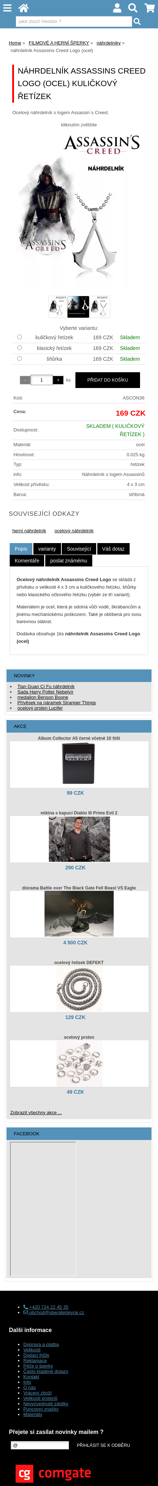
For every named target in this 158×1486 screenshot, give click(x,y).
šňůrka (54, 359)
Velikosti (32, 1349)
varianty (47, 549)
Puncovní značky (41, 1409)
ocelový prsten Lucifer (39, 708)
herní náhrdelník (29, 530)
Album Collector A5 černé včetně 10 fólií (79, 738)
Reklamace (35, 1360)
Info (27, 1382)
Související (79, 549)
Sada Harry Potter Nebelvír (45, 692)
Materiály (32, 1414)
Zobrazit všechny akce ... (36, 1112)
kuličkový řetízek (54, 337)
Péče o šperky (38, 1366)
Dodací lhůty (36, 1355)
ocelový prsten (79, 1037)
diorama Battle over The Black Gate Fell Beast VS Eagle (79, 888)
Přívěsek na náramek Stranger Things (56, 702)
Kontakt (31, 1376)
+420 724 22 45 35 (45, 1307)
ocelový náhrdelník (74, 530)
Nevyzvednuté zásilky (45, 1403)
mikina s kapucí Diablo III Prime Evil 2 (79, 813)
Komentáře (27, 561)
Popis (21, 549)
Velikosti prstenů (40, 1398)
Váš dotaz (113, 549)
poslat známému (68, 561)
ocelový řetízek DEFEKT (78, 962)
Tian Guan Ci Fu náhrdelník (45, 686)
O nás (29, 1387)
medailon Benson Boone (42, 697)
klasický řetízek (54, 348)
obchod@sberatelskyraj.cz (53, 1312)
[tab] (21, 549)
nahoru (147, 1475)
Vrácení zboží (37, 1393)
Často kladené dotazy (45, 1371)
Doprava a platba (41, 1344)
